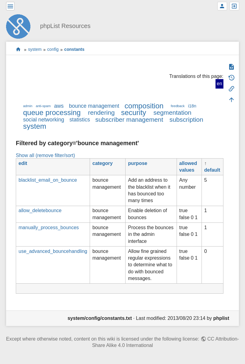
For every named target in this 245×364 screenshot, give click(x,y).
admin (27, 106)
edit (23, 163)
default (212, 170)
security (133, 112)
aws (59, 106)
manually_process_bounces (49, 227)
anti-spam (43, 106)
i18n (192, 105)
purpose (137, 163)
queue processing (52, 112)
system (35, 49)
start (18, 49)
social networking (43, 120)
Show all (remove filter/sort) (45, 155)
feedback (178, 106)
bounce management (94, 106)
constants (74, 49)
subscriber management (129, 119)
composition (144, 106)
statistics (80, 120)
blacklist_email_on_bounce (48, 180)
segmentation (173, 112)
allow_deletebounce (40, 210)
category (102, 163)
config (53, 49)
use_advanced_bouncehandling (53, 251)
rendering (101, 112)
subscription (186, 119)
